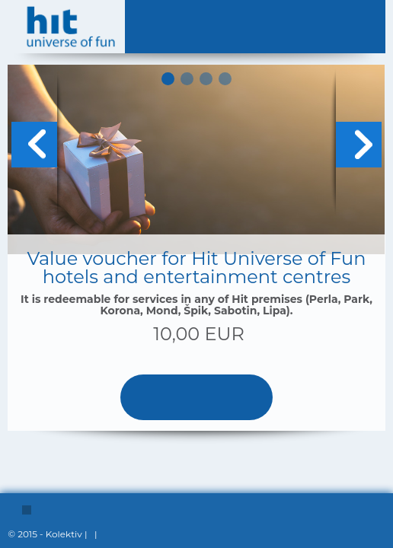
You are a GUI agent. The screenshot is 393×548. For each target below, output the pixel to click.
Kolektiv (64, 534)
